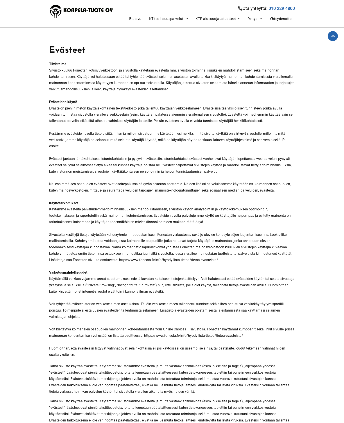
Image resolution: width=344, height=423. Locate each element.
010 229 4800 (282, 8)
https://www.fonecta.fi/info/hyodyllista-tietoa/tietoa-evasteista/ (168, 260)
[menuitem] (135, 18)
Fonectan (80, 70)
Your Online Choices (170, 329)
